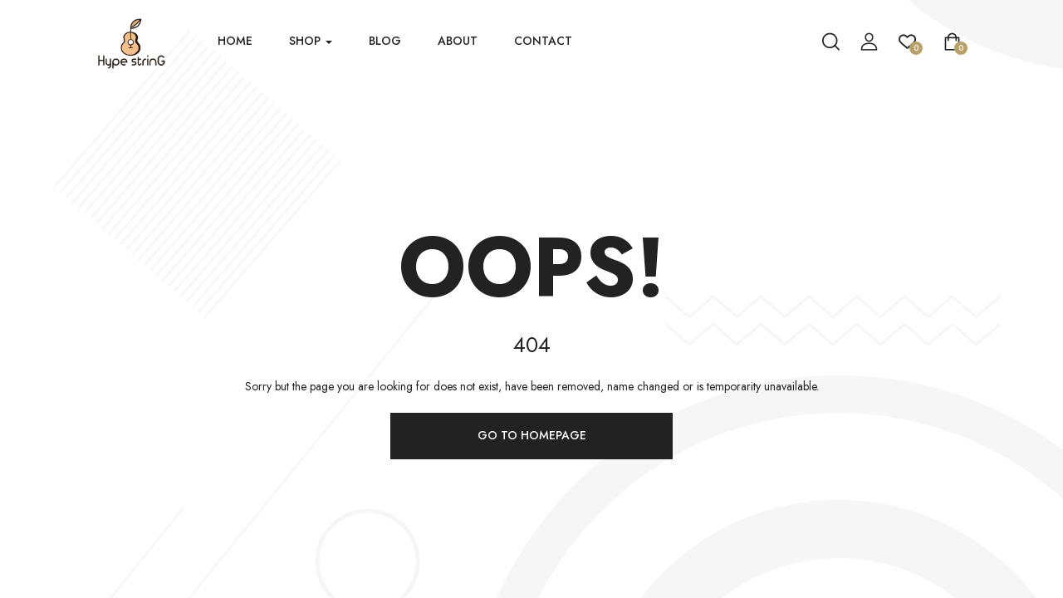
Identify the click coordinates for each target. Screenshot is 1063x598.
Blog (385, 40)
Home (235, 40)
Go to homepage (532, 435)
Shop (310, 40)
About (458, 40)
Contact (543, 40)
